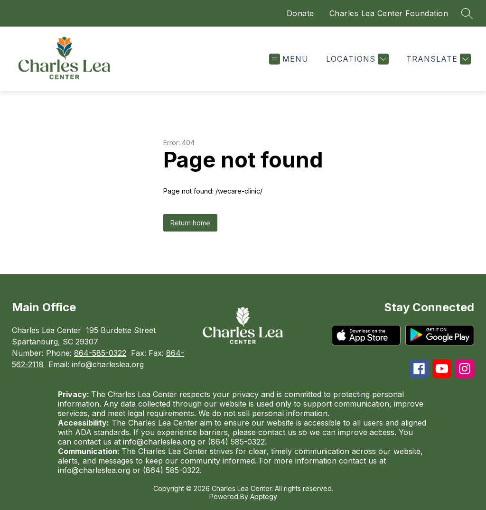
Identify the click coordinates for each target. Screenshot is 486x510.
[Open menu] (288, 59)
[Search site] (467, 13)
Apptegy (263, 496)
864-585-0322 (100, 353)
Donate (300, 13)
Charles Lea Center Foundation (389, 13)
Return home (190, 223)
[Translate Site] (437, 59)
